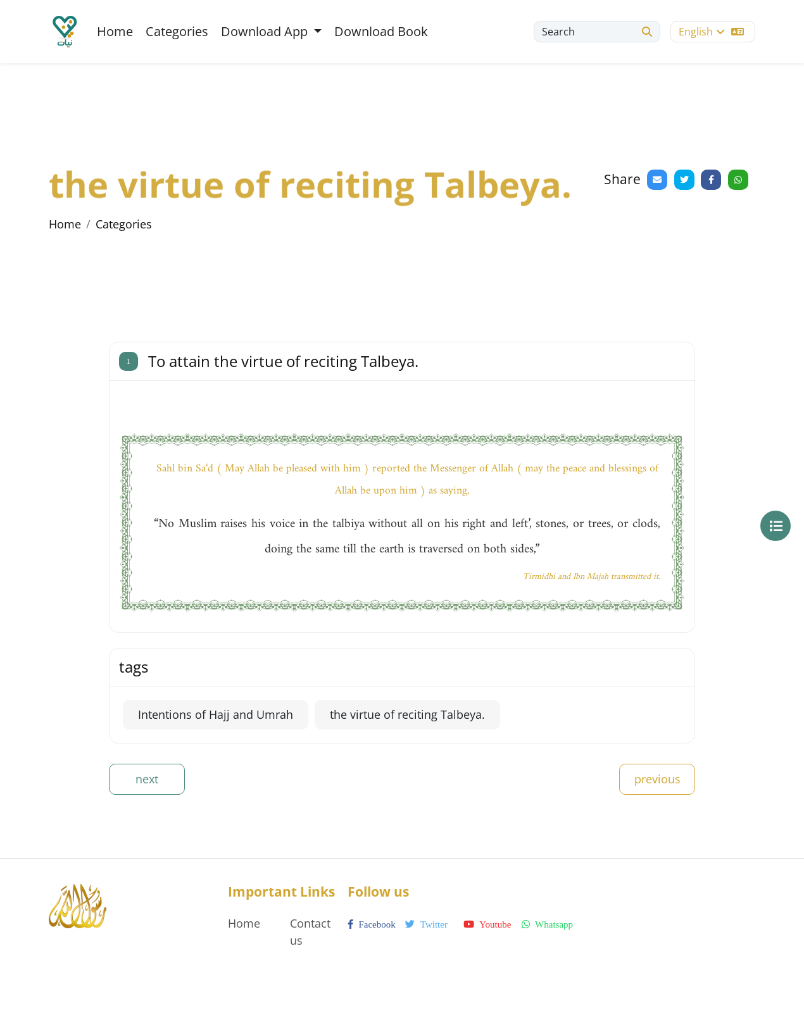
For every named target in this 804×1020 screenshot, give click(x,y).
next (146, 779)
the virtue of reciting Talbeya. (407, 714)
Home (115, 31)
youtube (487, 924)
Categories (177, 31)
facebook (372, 924)
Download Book (381, 31)
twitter (426, 924)
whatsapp (547, 924)
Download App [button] (266, 31)
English (711, 32)
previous (657, 779)
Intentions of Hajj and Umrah (215, 714)
